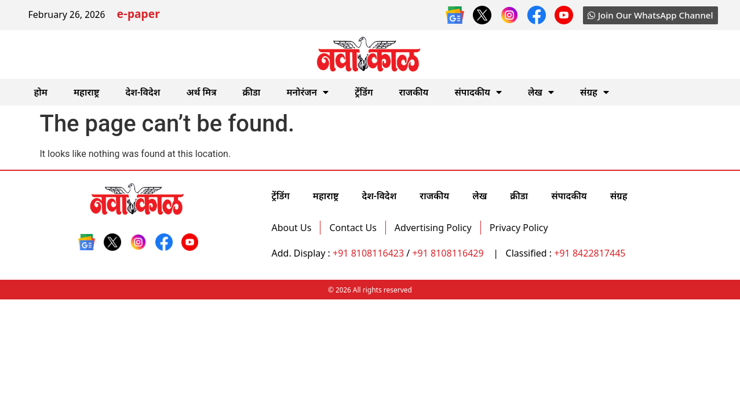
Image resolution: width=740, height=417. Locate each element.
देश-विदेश (142, 92)
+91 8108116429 (449, 253)
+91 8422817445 (589, 253)
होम (41, 92)
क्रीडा (252, 92)
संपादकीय (478, 92)
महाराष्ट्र (87, 92)
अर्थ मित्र (201, 92)
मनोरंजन (307, 92)
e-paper (137, 15)
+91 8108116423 (368, 253)
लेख (541, 92)
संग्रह (594, 92)
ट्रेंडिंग (364, 92)
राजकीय (414, 92)
